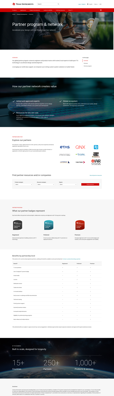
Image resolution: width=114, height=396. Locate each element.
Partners (31, 14)
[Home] (22, 4)
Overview (86, 60)
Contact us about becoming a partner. (72, 259)
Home (13, 14)
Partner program (88, 66)
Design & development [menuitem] (35, 10)
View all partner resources (96, 175)
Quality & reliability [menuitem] (48, 10)
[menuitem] (101, 10)
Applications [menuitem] (23, 10)
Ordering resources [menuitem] (60, 10)
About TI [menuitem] (70, 10)
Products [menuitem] (14, 10)
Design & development (22, 14)
